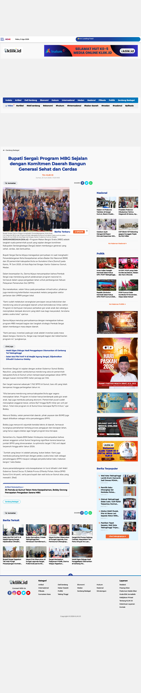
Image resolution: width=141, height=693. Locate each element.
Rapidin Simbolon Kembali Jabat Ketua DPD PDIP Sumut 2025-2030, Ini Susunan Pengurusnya (106, 295)
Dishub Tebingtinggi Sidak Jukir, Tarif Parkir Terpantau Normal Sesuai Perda (111, 501)
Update (79, 232)
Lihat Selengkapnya (117, 536)
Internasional (68, 100)
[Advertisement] (70, 18)
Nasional (91, 100)
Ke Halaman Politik (117, 304)
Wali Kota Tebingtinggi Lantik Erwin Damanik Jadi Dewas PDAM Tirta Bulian (111, 478)
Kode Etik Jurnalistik (127, 594)
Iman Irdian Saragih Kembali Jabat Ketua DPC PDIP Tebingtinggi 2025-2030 (106, 272)
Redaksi (122, 585)
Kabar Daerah (92, 106)
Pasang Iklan (124, 588)
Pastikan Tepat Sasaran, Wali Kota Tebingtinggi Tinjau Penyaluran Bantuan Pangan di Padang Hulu (110, 525)
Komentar (10, 183)
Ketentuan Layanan (127, 604)
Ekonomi (44, 100)
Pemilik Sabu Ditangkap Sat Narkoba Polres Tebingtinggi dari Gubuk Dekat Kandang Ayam (111, 489)
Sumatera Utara (44, 594)
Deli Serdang (30, 100)
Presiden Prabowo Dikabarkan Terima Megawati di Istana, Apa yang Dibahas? (128, 212)
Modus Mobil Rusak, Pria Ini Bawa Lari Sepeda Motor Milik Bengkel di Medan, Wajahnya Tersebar (109, 513)
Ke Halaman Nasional (117, 243)
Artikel (18, 100)
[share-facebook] (82, 183)
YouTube (30, 594)
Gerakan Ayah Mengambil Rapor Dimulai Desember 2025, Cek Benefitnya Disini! (106, 234)
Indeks (8, 100)
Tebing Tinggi (63, 594)
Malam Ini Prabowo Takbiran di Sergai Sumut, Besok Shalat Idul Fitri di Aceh (105, 212)
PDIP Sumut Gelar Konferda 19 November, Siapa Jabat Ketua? (128, 295)
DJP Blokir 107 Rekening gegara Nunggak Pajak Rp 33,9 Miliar (128, 234)
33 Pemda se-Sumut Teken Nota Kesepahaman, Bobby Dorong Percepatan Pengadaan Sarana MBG (36, 491)
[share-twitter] (86, 183)
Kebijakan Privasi (126, 597)
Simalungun (101, 591)
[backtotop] (70, 576)
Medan (81, 100)
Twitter (25, 594)
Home (7, 39)
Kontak (122, 607)
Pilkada (102, 100)
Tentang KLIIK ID (126, 601)
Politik (112, 100)
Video (10, 106)
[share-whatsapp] (91, 183)
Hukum (55, 100)
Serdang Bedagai (126, 100)
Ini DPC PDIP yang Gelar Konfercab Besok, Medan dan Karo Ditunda (128, 272)
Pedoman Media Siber (128, 591)
